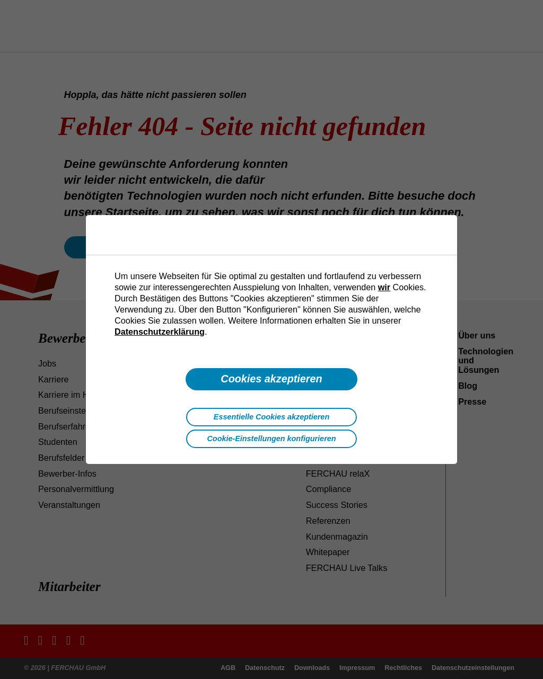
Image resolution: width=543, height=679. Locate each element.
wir (384, 287)
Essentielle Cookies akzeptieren (271, 417)
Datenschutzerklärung (160, 331)
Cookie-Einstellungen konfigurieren (271, 438)
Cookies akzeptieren (271, 379)
